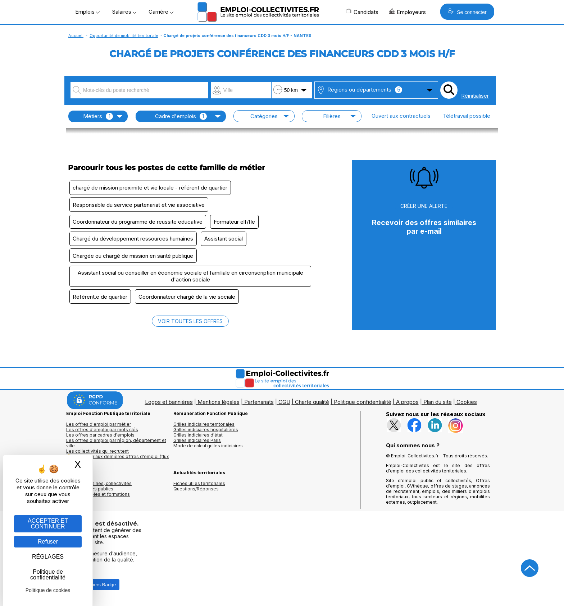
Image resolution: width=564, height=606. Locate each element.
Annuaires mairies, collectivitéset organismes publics (99, 490)
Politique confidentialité (362, 405)
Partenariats (259, 405)
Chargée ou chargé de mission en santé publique (133, 258)
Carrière (161, 11)
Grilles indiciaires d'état (198, 439)
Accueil (75, 35)
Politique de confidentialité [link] (47, 575)
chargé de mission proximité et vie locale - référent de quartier (150, 188)
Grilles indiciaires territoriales (204, 428)
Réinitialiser (475, 95)
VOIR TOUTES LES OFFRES (190, 325)
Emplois (87, 11)
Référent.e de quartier (100, 300)
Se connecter (467, 11)
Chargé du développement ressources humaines (133, 240)
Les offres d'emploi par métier (98, 428)
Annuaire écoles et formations (98, 498)
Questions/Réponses (196, 492)
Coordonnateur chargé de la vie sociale (188, 300)
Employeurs (407, 11)
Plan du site (437, 405)
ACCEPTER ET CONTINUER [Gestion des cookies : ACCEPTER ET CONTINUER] (48, 524)
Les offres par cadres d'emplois (100, 439)
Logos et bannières (169, 405)
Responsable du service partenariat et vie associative (139, 205)
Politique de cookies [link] (48, 590)
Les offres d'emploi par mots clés (102, 433)
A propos (407, 405)
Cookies (466, 405)
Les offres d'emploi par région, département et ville (116, 447)
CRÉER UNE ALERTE (423, 206)
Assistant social (225, 240)
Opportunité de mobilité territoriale (124, 35)
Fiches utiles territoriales (199, 487)
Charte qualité (312, 405)
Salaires (124, 11)
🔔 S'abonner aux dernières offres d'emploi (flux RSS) (117, 463)
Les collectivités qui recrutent (97, 455)
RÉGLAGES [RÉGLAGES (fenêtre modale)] (48, 557)
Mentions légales (218, 405)
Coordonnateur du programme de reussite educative (138, 223)
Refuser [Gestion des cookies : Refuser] (48, 542)
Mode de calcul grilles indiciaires (208, 449)
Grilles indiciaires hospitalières (205, 433)
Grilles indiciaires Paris (197, 444)
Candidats (362, 11)
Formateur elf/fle (236, 223)
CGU (284, 405)
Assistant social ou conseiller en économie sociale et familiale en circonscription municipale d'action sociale (190, 279)
